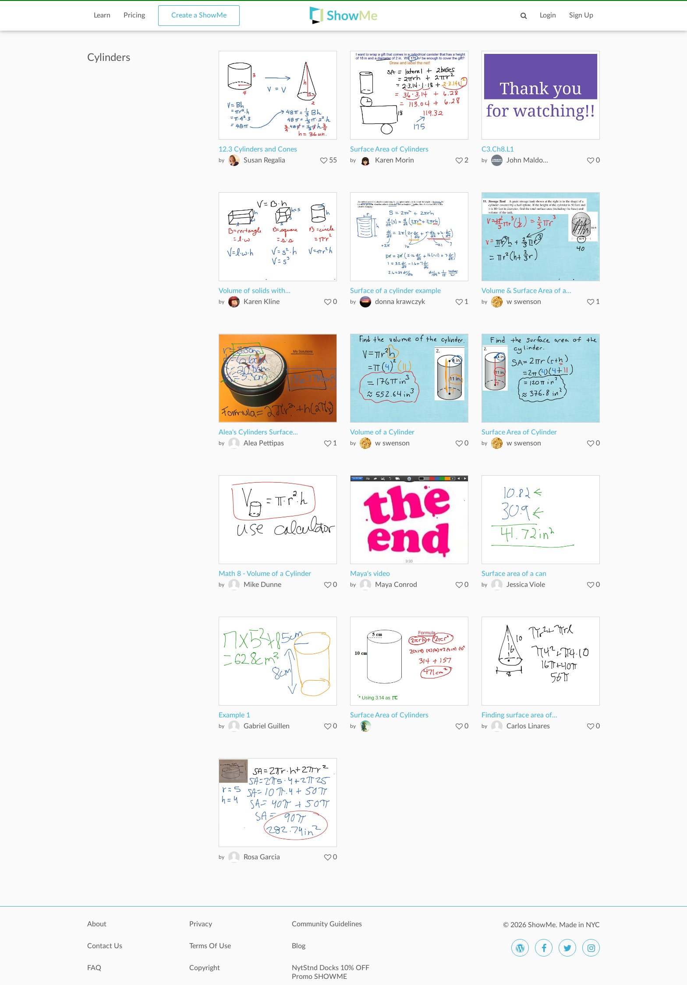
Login (548, 15)
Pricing (134, 15)
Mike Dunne (262, 584)
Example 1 (234, 715)
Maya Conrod (396, 584)
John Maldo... (527, 160)
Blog (298, 946)
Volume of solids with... (254, 290)
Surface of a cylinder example (395, 290)
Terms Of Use (210, 946)
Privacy (200, 924)
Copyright (204, 967)
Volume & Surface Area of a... (526, 290)
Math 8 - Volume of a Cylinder (265, 573)
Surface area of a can (514, 573)
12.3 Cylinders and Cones (258, 149)
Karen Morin (394, 160)
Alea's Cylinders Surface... (258, 432)
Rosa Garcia (262, 857)
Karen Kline (262, 301)
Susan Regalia (264, 160)
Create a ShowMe (199, 15)
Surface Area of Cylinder (519, 432)
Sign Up (581, 15)
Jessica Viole (525, 584)
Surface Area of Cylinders (389, 149)
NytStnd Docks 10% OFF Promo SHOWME (330, 972)
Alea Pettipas (264, 443)
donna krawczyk (400, 301)
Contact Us (104, 946)
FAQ (94, 967)
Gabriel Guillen (267, 726)
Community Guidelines (327, 924)
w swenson (523, 301)
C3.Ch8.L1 (498, 149)
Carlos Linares (528, 726)
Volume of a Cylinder (382, 432)
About (96, 924)
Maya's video (370, 573)
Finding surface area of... (519, 715)
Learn (102, 15)
